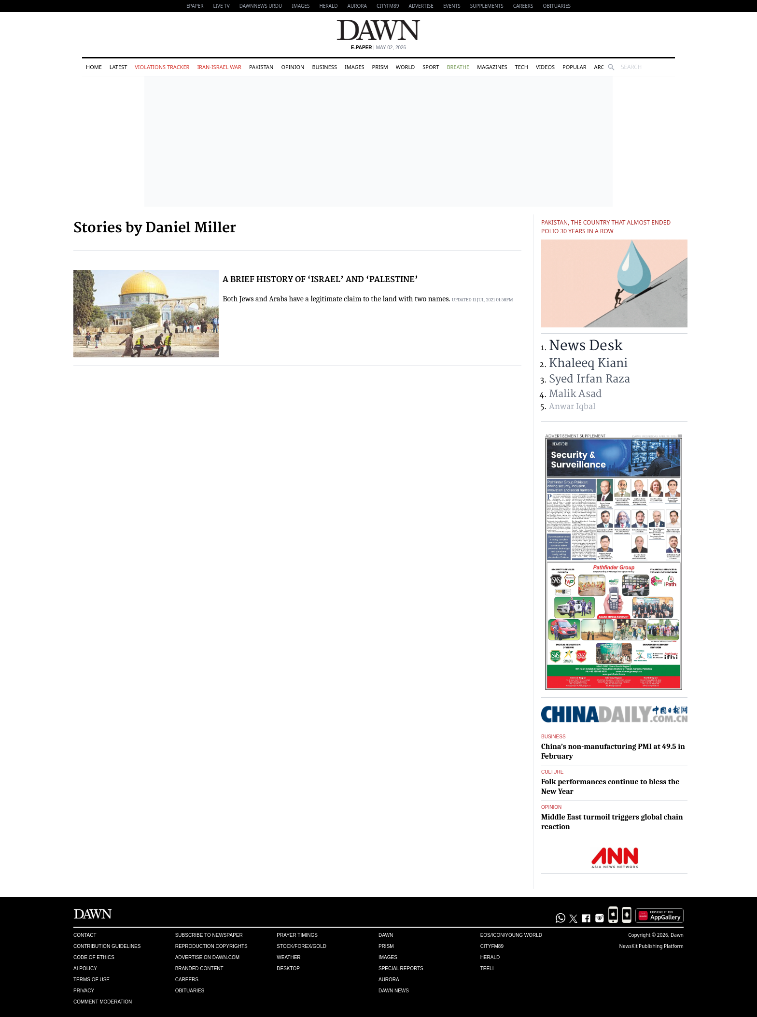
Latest (118, 67)
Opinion (292, 67)
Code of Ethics (93, 957)
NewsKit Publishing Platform (651, 946)
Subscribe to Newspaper (209, 935)
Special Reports (400, 968)
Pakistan (261, 67)
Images (300, 5)
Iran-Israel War (219, 67)
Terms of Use (91, 979)
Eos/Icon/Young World (511, 935)
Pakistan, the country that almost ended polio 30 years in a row (606, 226)
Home (94, 67)
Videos (545, 67)
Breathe (458, 67)
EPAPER (194, 5)
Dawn (385, 935)
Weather (288, 957)
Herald (328, 5)
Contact (85, 935)
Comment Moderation (102, 1001)
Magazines (492, 67)
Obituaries (557, 5)
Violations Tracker (162, 67)
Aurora (357, 5)
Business (324, 67)
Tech (521, 67)
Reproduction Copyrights (211, 946)
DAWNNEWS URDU (260, 5)
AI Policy (85, 968)
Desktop (288, 968)
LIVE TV (221, 5)
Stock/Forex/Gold (301, 946)
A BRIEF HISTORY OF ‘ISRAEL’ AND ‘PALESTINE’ (320, 279)
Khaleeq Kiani (588, 363)
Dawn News (393, 990)
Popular (574, 67)
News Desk (585, 346)
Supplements (487, 5)
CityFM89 (388, 5)
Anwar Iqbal (572, 406)
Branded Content (199, 968)
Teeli (487, 968)
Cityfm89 (492, 946)
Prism (380, 67)
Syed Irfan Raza (589, 379)
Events (452, 5)
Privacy (83, 990)
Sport (430, 67)
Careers (523, 5)
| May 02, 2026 (378, 47)
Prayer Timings (297, 935)
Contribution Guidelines (106, 946)
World (405, 67)
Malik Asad (575, 394)
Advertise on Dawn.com (207, 957)
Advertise (421, 5)
